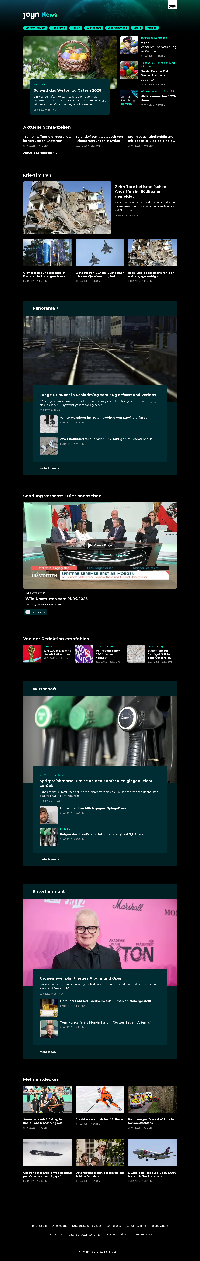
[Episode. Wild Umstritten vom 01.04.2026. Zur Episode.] (100, 554)
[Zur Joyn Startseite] (172, 4)
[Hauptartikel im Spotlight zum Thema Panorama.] (46, 308)
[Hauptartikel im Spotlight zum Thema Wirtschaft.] (46, 689)
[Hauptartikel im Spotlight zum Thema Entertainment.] (51, 891)
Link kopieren (35, 612)
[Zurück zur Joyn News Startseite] (40, 15)
